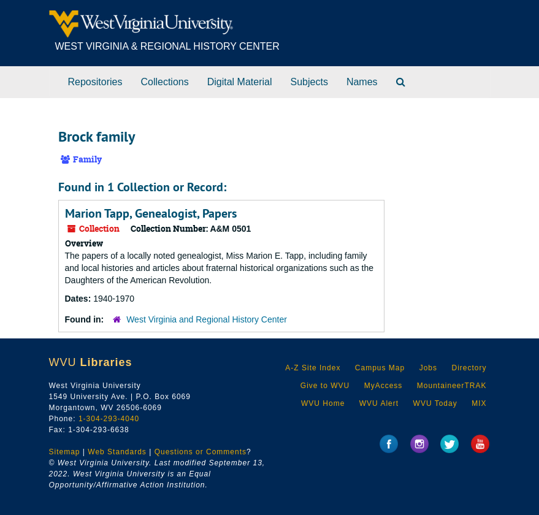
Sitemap (64, 452)
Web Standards (117, 452)
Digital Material (239, 82)
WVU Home (323, 403)
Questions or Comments (201, 452)
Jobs (428, 368)
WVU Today (435, 403)
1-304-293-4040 (108, 418)
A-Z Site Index (312, 368)
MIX (479, 403)
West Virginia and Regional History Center (206, 319)
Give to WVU (325, 385)
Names (362, 82)
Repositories (95, 82)
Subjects (309, 82)
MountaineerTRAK (452, 385)
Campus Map (380, 368)
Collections (164, 82)
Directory (468, 368)
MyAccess (383, 385)
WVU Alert (379, 403)
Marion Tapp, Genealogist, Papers (151, 213)
